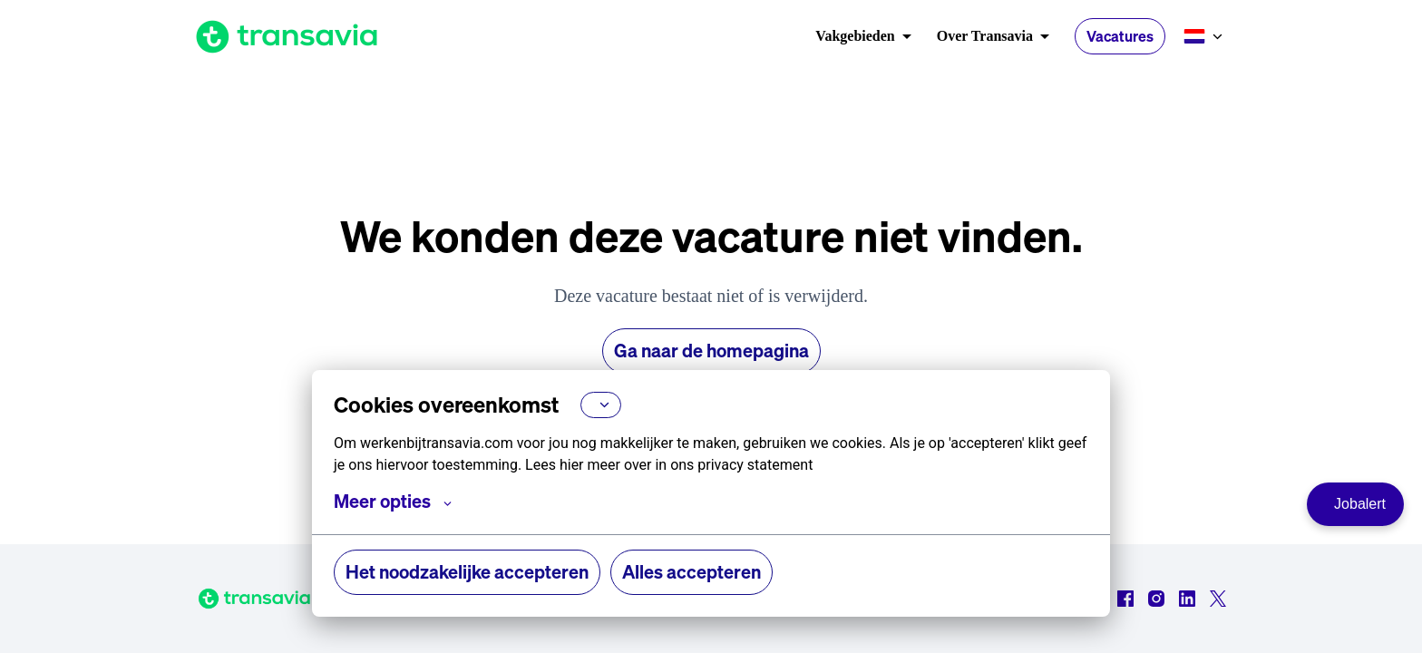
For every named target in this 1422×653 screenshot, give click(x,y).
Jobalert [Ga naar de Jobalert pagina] (1360, 504)
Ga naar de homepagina (711, 350)
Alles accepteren (691, 572)
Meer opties (393, 501)
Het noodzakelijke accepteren (467, 572)
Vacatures (1120, 36)
